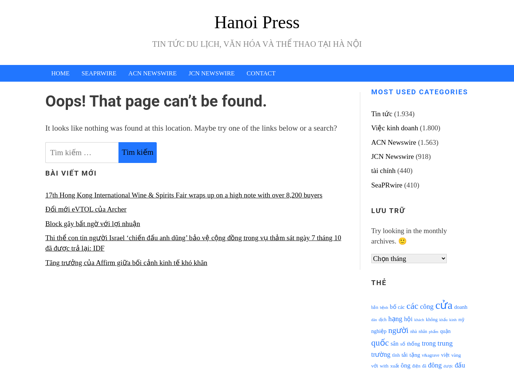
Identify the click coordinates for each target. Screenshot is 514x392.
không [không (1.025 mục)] (432, 319)
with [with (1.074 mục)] (384, 366)
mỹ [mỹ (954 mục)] (461, 319)
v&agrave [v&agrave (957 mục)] (430, 355)
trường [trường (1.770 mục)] (381, 354)
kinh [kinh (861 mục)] (453, 319)
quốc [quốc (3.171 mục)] (380, 342)
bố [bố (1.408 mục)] (393, 307)
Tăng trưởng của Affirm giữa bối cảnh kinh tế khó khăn (126, 263)
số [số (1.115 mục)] (402, 344)
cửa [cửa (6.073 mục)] (443, 305)
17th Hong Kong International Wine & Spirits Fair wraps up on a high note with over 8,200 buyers (183, 195)
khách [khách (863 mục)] (419, 319)
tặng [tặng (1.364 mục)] (414, 355)
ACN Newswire (152, 73)
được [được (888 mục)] (448, 366)
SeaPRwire (98, 73)
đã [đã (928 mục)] (424, 366)
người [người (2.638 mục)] (398, 330)
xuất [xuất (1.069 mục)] (394, 366)
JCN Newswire (212, 73)
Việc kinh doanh (394, 128)
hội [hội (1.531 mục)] (408, 319)
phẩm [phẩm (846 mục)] (433, 331)
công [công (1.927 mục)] (426, 306)
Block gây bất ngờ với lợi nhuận (92, 224)
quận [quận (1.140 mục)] (445, 331)
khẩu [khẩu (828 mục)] (443, 320)
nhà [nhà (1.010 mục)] (413, 331)
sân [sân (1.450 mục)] (394, 343)
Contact (261, 73)
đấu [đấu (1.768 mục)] (460, 365)
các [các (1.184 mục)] (401, 307)
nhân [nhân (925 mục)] (423, 331)
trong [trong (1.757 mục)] (429, 343)
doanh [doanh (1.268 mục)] (461, 307)
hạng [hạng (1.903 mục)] (395, 319)
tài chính (383, 170)
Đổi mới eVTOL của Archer (86, 209)
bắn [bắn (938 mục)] (374, 307)
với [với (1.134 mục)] (374, 366)
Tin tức (382, 114)
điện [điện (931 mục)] (416, 366)
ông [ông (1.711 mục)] (405, 365)
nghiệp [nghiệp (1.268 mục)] (379, 331)
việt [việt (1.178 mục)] (445, 355)
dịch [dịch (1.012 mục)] (383, 319)
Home (60, 73)
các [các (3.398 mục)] (413, 306)
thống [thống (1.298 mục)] (413, 344)
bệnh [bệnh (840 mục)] (384, 308)
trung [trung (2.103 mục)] (445, 343)
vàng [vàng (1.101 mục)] (456, 355)
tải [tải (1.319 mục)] (404, 355)
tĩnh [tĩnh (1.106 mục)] (396, 355)
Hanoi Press (257, 22)
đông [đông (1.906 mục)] (435, 365)
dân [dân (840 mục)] (374, 320)
